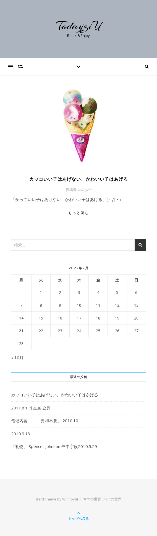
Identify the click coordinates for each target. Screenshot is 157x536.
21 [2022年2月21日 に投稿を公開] (21, 330)
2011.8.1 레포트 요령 (31, 408)
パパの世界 (112, 499)
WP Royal (70, 499)
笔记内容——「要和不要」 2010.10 (44, 420)
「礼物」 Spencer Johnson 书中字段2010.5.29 (54, 446)
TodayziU (78, 25)
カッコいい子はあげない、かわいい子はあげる (78, 179)
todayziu (84, 189)
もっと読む (78, 212)
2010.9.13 (20, 433)
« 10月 (17, 357)
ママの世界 (92, 499)
